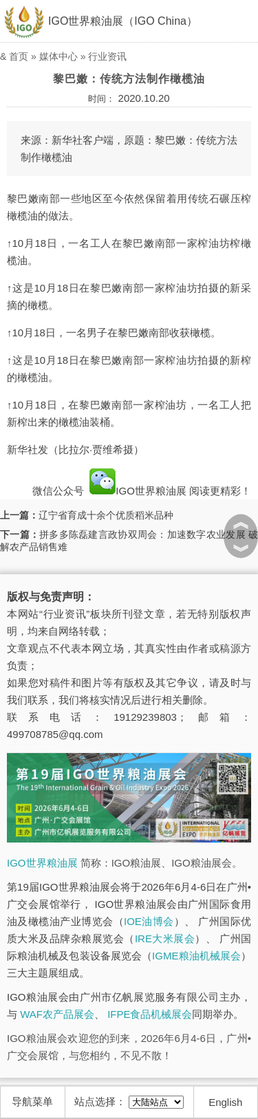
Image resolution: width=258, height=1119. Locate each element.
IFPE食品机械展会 (149, 1014)
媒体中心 (58, 56)
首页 (18, 56)
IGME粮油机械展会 (196, 956)
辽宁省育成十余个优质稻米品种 (106, 515)
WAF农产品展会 (57, 1014)
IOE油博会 (149, 921)
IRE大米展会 (165, 938)
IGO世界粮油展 (138, 491)
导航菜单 (32, 1101)
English (225, 1102)
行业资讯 (107, 56)
